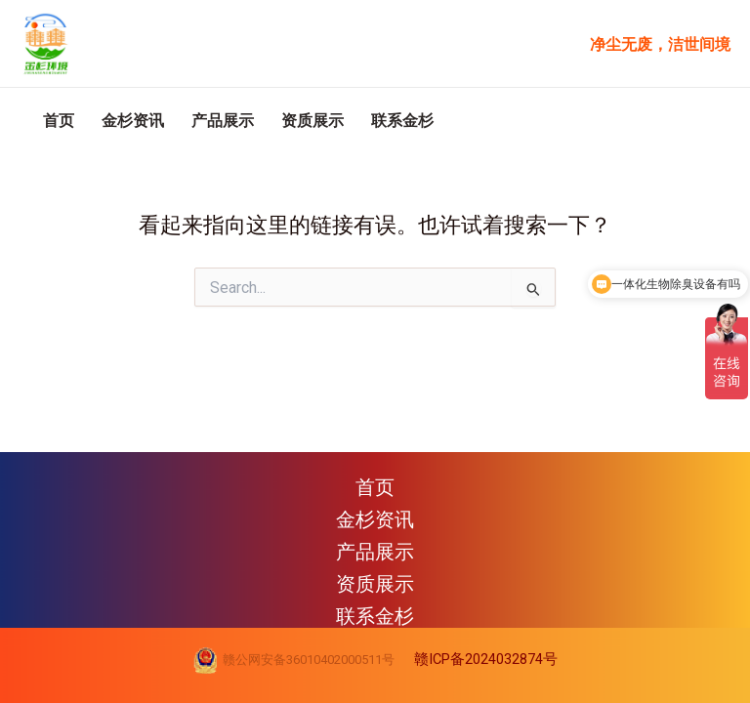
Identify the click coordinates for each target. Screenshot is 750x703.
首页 (67, 154)
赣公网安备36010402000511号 (305, 660)
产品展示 (275, 154)
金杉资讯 (162, 154)
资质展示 (389, 154)
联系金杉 (502, 154)
